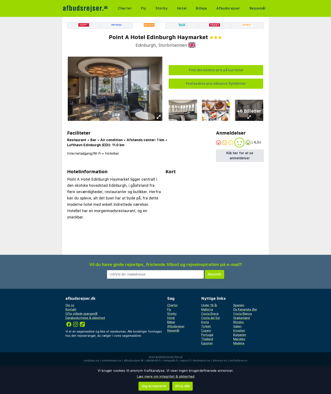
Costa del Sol (210, 318)
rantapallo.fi (170, 360)
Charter (125, 8)
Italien (237, 326)
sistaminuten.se (111, 360)
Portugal (207, 335)
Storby (162, 8)
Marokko (239, 339)
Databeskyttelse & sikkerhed (85, 318)
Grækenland (241, 318)
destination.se (201, 360)
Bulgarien (239, 335)
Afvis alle (182, 386)
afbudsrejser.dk (134, 360)
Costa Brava (209, 313)
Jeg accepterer (154, 386)
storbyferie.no (238, 360)
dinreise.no (220, 360)
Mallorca (207, 309)
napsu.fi (185, 360)
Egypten (207, 343)
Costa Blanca (242, 313)
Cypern (206, 330)
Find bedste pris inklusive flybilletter (216, 84)
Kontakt (70, 309)
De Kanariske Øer (245, 309)
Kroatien (239, 330)
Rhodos (238, 322)
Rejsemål (258, 8)
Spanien (238, 305)
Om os (69, 305)
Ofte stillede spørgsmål (81, 313)
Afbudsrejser (228, 8)
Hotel (182, 8)
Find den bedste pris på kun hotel (216, 70)
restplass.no (91, 360)
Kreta (205, 322)
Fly (143, 8)
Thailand (207, 339)
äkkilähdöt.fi (153, 360)
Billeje (201, 8)
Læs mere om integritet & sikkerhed (165, 377)
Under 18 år (209, 305)
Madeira (238, 343)
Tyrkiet (206, 326)
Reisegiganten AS (170, 357)
